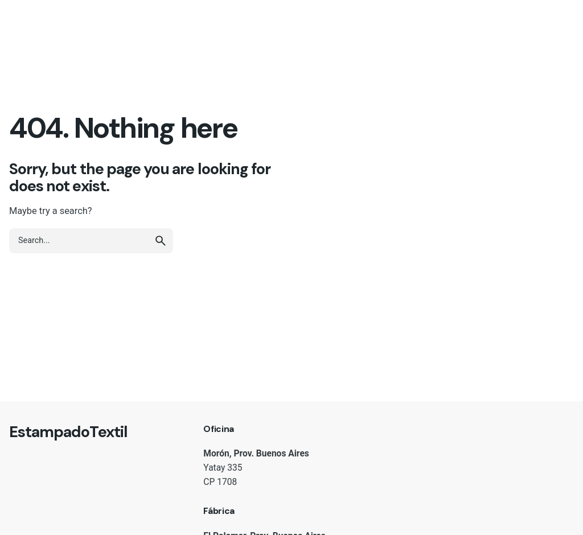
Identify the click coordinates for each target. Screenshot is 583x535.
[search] (160, 240)
